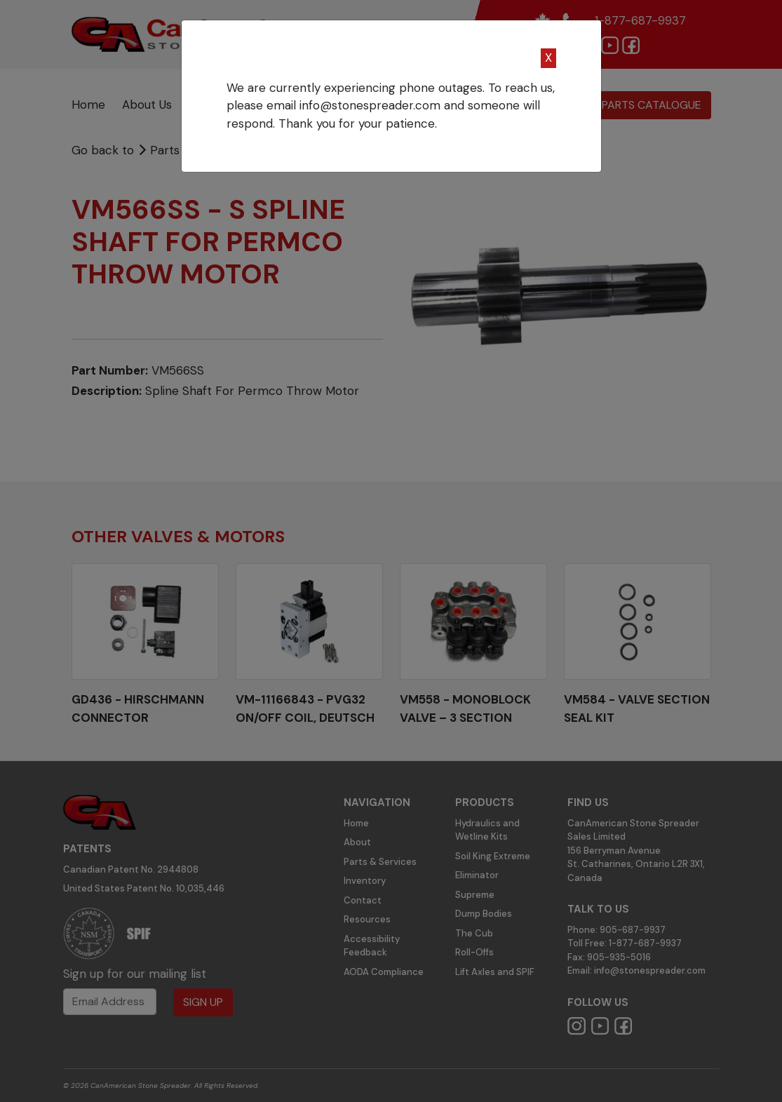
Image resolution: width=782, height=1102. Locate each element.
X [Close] (548, 57)
